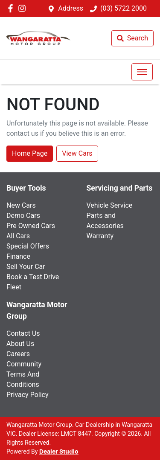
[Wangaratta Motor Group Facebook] (12, 8)
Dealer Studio (59, 452)
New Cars (21, 205)
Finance (18, 256)
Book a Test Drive (32, 277)
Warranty (100, 236)
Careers (18, 354)
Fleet (13, 287)
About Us (20, 344)
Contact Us (23, 333)
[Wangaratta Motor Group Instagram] (23, 8)
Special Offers (27, 246)
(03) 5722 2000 (123, 8)
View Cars (77, 153)
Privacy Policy (27, 395)
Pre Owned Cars (30, 226)
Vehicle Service (110, 205)
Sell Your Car (25, 267)
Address (70, 8)
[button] (142, 71)
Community (23, 364)
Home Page (29, 153)
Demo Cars (23, 215)
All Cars (18, 236)
